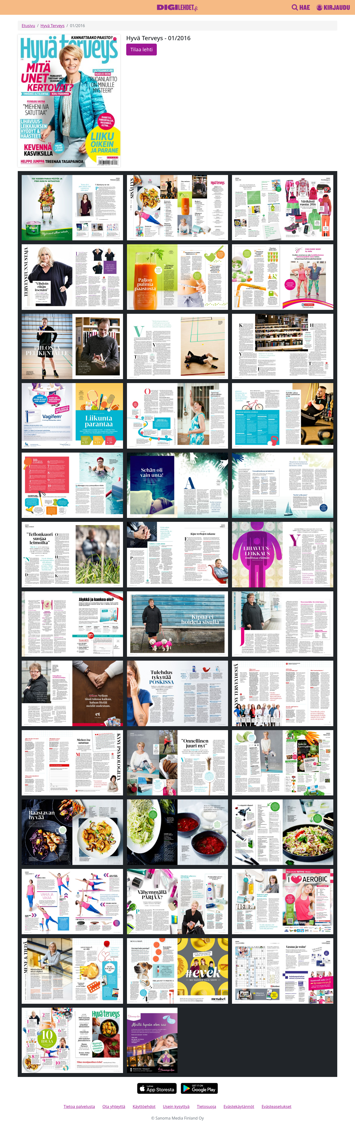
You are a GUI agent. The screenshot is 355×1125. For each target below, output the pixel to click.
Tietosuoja (206, 1106)
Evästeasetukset (276, 1106)
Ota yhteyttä (113, 1106)
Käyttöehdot (144, 1106)
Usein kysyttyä (176, 1106)
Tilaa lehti (141, 49)
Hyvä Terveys (52, 25)
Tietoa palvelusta (79, 1106)
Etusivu (28, 25)
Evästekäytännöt (239, 1106)
